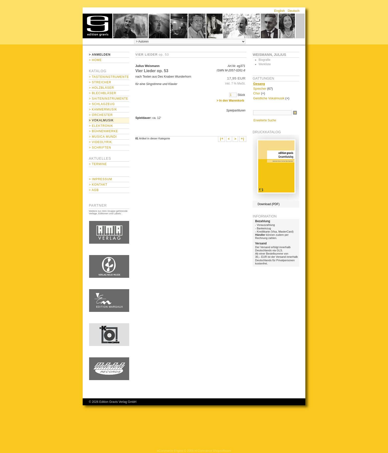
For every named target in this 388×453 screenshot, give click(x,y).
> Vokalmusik (101, 120)
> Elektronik (101, 126)
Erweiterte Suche (264, 120)
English (279, 11)
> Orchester (101, 115)
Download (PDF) (269, 204)
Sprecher (259, 88)
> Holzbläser (101, 87)
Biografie (264, 60)
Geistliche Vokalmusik (268, 98)
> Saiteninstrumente (108, 98)
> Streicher (100, 82)
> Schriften (100, 147)
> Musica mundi (103, 136)
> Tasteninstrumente (109, 77)
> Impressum (100, 179)
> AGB (94, 190)
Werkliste (265, 64)
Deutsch (294, 11)
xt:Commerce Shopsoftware (212, 451)
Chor (256, 93)
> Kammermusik (103, 109)
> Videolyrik (100, 142)
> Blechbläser (102, 93)
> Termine (98, 164)
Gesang (259, 84)
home (97, 26)
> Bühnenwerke (103, 131)
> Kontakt (98, 184)
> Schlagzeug (102, 104)
